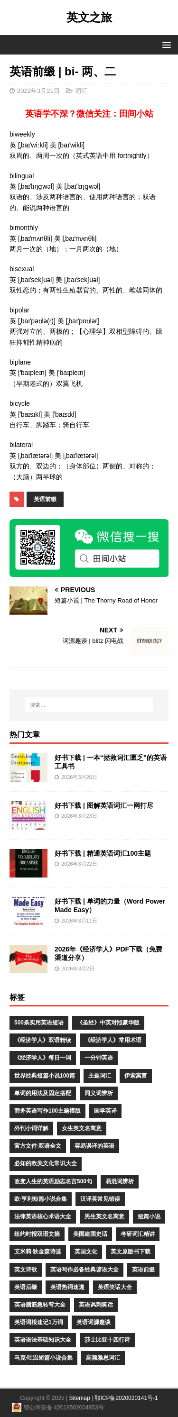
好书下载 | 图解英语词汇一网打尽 (104, 805)
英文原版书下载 (130, 1251)
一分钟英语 (98, 1057)
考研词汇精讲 (138, 1234)
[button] (165, 44)
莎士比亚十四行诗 (107, 1339)
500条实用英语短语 (39, 1022)
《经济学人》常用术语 (112, 1040)
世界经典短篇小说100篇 (44, 1075)
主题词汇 (99, 1075)
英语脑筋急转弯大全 (40, 1304)
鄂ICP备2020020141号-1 (126, 1398)
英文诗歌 (25, 1269)
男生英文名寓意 (104, 1216)
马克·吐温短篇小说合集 (43, 1357)
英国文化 (86, 1251)
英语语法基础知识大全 (42, 1339)
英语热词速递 (67, 1287)
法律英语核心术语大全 (42, 1216)
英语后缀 (25, 1287)
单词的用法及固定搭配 (42, 1093)
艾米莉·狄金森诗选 (37, 1251)
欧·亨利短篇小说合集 (40, 1199)
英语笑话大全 (115, 1287)
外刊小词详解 (31, 1128)
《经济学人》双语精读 (42, 1040)
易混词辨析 (119, 1181)
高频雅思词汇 (103, 1357)
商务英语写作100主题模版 (47, 1110)
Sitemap (79, 1398)
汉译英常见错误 (100, 1199)
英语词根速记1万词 (38, 1322)
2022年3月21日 (38, 90)
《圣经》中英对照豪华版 (108, 1022)
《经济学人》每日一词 (42, 1057)
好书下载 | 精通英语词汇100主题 (103, 853)
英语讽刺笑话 (96, 1304)
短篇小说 (149, 1216)
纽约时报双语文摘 (37, 1234)
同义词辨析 (98, 1093)
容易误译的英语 (94, 1146)
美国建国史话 (90, 1234)
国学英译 (105, 1110)
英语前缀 (45, 499)
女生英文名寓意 (82, 1128)
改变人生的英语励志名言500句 (53, 1181)
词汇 (81, 90)
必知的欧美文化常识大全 (45, 1163)
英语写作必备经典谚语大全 (84, 1269)
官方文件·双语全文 (37, 1146)
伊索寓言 (135, 1075)
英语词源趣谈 (93, 1322)
